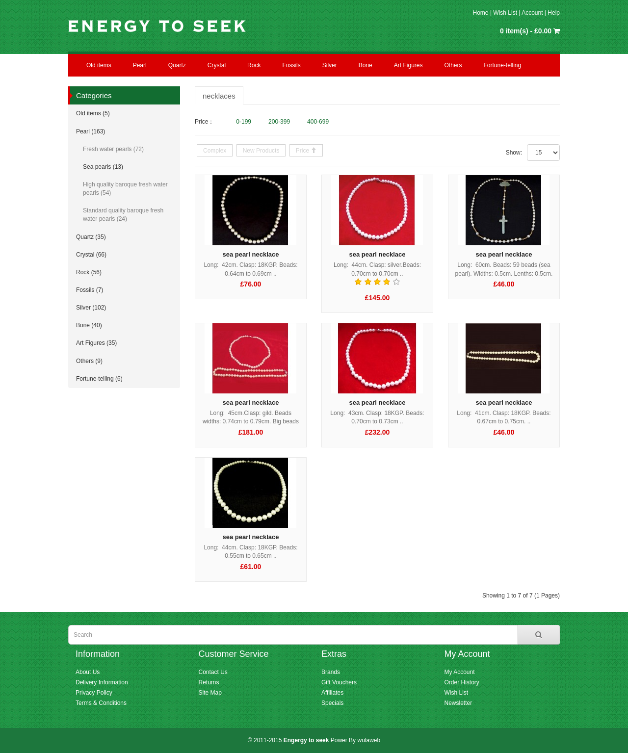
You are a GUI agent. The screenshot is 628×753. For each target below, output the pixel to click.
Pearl (140, 65)
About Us (88, 672)
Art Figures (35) (96, 342)
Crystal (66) (91, 254)
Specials (332, 703)
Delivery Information (102, 682)
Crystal (217, 65)
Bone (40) (89, 325)
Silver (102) (91, 307)
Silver (329, 65)
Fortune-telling (503, 65)
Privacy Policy (94, 692)
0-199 (243, 121)
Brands (330, 672)
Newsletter (458, 703)
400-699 (318, 121)
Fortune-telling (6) (99, 378)
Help (554, 12)
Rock (254, 65)
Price (303, 150)
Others (453, 65)
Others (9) (89, 361)
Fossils (291, 65)
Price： (204, 121)
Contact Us (213, 672)
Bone (365, 65)
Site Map (210, 692)
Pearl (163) (90, 131)
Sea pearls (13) (103, 166)
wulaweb (368, 740)
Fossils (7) (89, 289)
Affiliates (332, 692)
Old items (98, 65)
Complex (214, 150)
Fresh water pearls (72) (113, 149)
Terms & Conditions (101, 703)
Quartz (177, 65)
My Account (460, 672)
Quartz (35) (91, 237)
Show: (514, 152)
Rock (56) (89, 272)
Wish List (505, 12)
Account (532, 12)
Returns (209, 682)
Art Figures (408, 65)
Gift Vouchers (339, 682)
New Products (261, 150)
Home (481, 12)
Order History (462, 682)
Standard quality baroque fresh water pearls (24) (123, 214)
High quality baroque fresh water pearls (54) (125, 188)
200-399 (279, 121)
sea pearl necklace (251, 254)
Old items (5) (93, 113)
